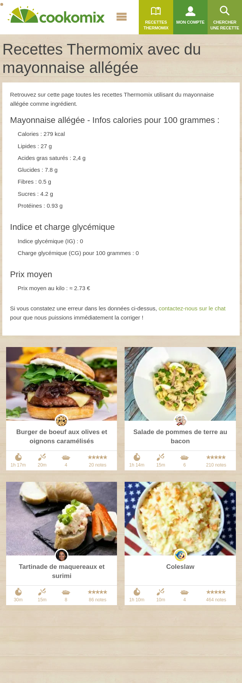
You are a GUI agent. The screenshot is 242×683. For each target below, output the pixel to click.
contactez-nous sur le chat (192, 308)
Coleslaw (180, 566)
